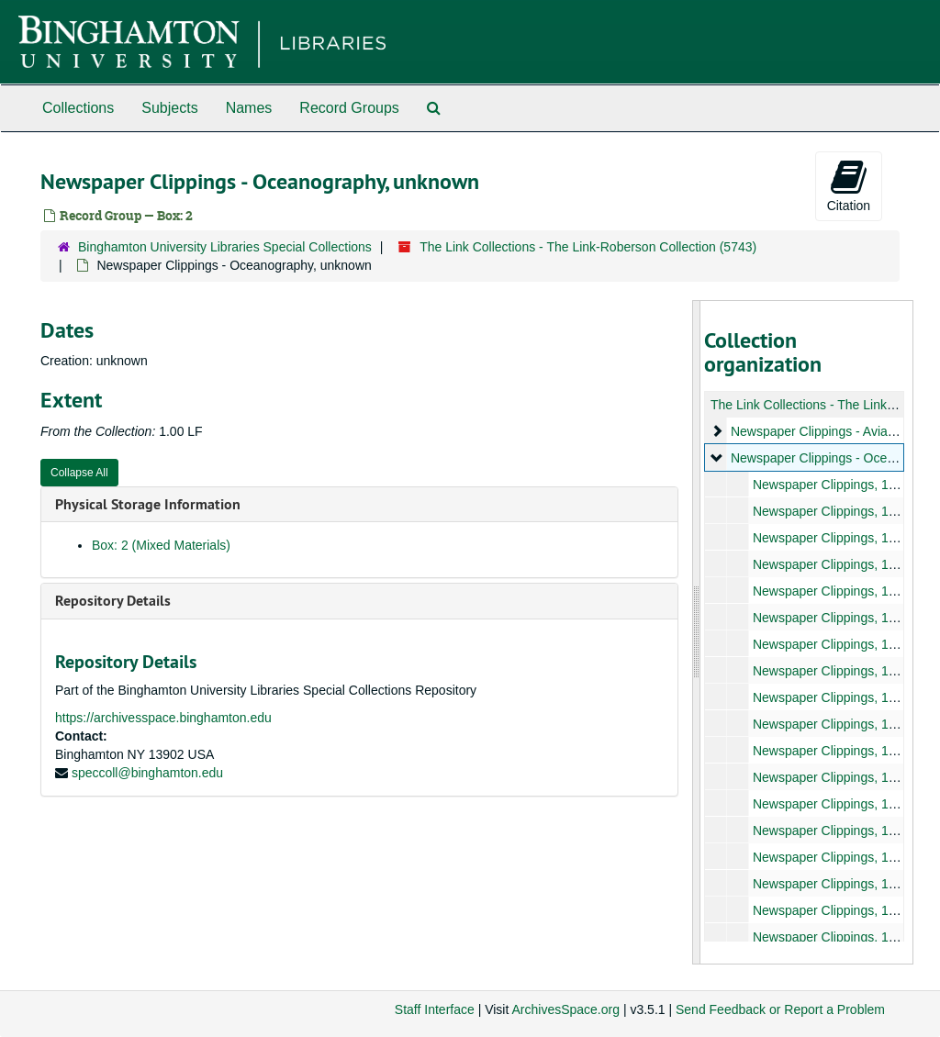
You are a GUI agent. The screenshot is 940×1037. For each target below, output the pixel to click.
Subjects (169, 108)
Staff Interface (435, 1009)
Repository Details (113, 600)
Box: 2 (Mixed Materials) (161, 545)
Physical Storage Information (148, 504)
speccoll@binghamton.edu (147, 772)
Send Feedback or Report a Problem (780, 1009)
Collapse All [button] (79, 472)
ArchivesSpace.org (565, 1009)
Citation (848, 185)
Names (249, 108)
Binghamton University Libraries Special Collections (225, 247)
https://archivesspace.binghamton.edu (163, 717)
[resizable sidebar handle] (696, 632)
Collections (78, 108)
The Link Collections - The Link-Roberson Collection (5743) (588, 247)
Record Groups (349, 108)
